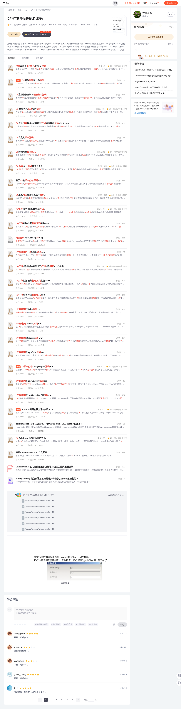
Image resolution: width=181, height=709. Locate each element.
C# (26, 10)
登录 (115, 3)
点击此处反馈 (141, 113)
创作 (171, 3)
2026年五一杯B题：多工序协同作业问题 (151, 88)
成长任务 (154, 3)
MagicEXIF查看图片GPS (145, 82)
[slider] (20, 624)
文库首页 (10, 10)
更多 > (171, 27)
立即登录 (95, 26)
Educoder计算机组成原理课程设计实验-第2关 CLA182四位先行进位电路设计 (154, 76)
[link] (10, 10)
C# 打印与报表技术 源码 (25, 19)
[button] (123, 50)
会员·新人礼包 (132, 3)
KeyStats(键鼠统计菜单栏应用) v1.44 (149, 93)
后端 (19, 10)
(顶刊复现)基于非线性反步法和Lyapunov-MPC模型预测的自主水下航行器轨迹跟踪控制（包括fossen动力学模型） (154, 70)
